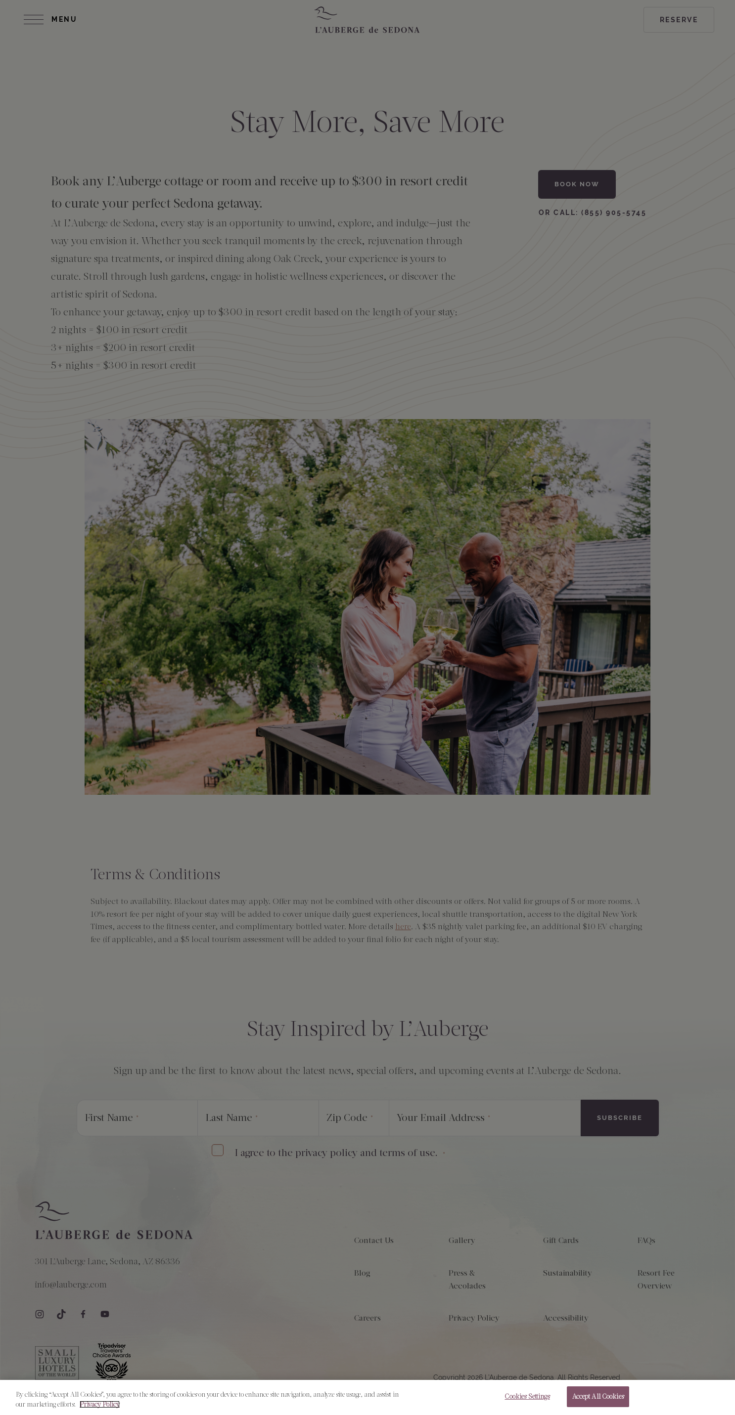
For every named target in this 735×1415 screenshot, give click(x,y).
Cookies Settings (527, 1404)
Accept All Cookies (598, 1404)
